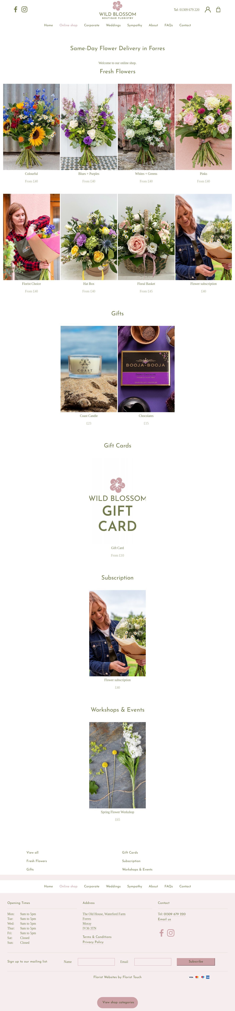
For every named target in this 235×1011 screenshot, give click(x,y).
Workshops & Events (137, 869)
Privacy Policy (93, 942)
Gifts (30, 869)
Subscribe (196, 961)
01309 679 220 (189, 9)
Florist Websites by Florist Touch (117, 977)
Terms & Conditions (97, 937)
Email (124, 962)
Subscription (131, 861)
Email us (164, 919)
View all (32, 853)
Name (68, 962)
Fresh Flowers (36, 861)
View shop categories (118, 1002)
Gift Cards (130, 853)
